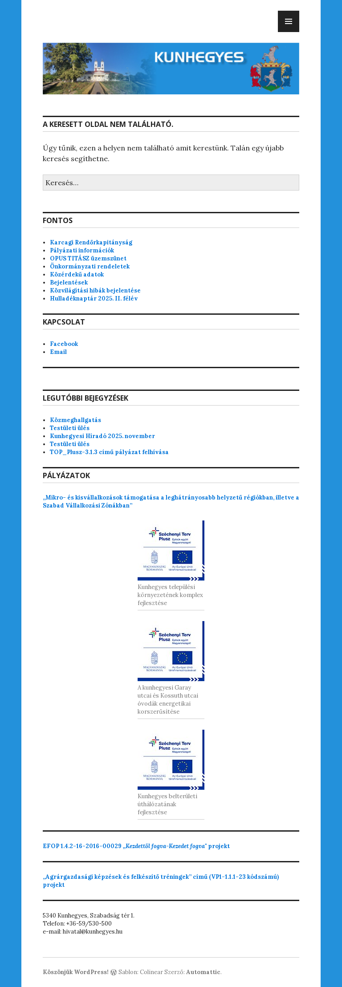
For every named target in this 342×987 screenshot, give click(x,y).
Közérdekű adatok (77, 274)
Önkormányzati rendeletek (90, 266)
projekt (136, 846)
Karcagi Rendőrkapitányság (91, 242)
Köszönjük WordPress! (76, 972)
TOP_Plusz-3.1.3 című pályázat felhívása (109, 452)
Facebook (64, 344)
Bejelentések (69, 282)
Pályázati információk (82, 250)
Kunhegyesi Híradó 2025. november (102, 436)
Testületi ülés (70, 428)
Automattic (203, 972)
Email (58, 352)
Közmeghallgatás (75, 420)
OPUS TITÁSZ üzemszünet (88, 258)
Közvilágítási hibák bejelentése (95, 290)
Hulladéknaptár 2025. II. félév (94, 298)
